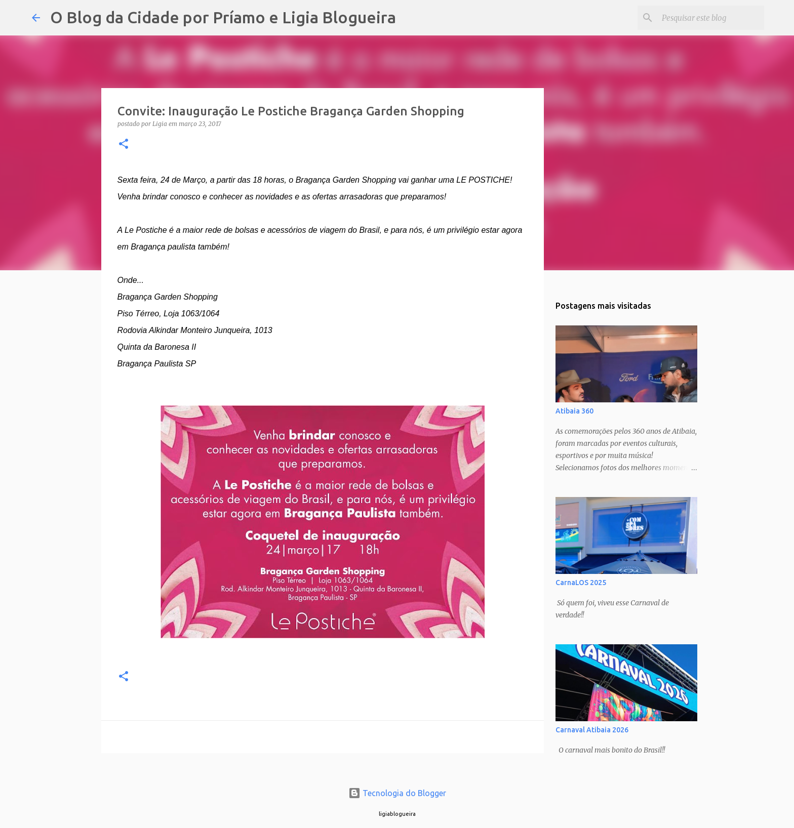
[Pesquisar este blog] (711, 18)
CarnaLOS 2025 (580, 582)
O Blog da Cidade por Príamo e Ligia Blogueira (223, 17)
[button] (123, 144)
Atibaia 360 (574, 411)
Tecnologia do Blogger (397, 793)
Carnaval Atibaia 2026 (591, 730)
